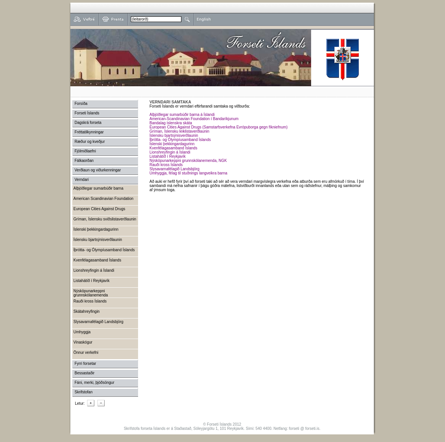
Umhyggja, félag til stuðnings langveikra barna (188, 173)
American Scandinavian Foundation (103, 198)
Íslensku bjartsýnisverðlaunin (173, 135)
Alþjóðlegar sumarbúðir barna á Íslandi (182, 114)
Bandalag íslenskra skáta (170, 123)
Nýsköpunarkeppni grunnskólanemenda (90, 293)
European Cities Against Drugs (99, 209)
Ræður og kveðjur (90, 141)
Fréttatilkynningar (89, 132)
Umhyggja (82, 332)
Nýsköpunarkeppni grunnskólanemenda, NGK (188, 160)
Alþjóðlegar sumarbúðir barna (98, 188)
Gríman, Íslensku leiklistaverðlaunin (179, 131)
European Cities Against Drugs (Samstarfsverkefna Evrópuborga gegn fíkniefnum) (218, 127)
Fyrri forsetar (85, 363)
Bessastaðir (84, 373)
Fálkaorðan (84, 160)
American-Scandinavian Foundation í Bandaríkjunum (193, 119)
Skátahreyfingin (86, 311)
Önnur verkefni (86, 352)
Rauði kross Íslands (166, 165)
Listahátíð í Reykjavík (167, 156)
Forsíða (81, 103)
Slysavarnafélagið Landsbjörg (174, 169)
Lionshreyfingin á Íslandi (169, 152)
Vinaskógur (82, 342)
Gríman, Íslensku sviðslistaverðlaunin (104, 219)
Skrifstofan (83, 392)
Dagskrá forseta (88, 122)
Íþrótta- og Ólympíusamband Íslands (180, 140)
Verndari (82, 179)
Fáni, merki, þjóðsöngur (94, 382)
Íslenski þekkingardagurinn (171, 144)
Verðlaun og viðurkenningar (98, 170)
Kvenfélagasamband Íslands (173, 148)
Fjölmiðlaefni (85, 151)
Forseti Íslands (87, 113)
